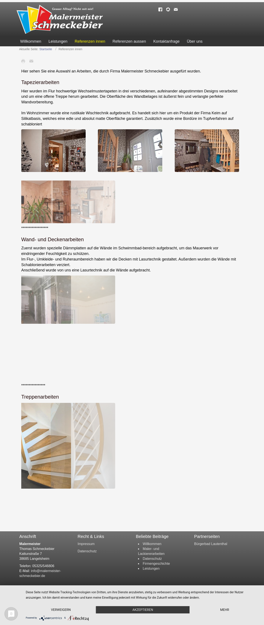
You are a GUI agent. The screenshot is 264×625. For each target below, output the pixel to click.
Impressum (86, 544)
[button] (53, 150)
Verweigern (61, 610)
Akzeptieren (142, 610)
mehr (224, 610)
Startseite (45, 49)
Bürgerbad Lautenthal (210, 544)
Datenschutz (87, 551)
